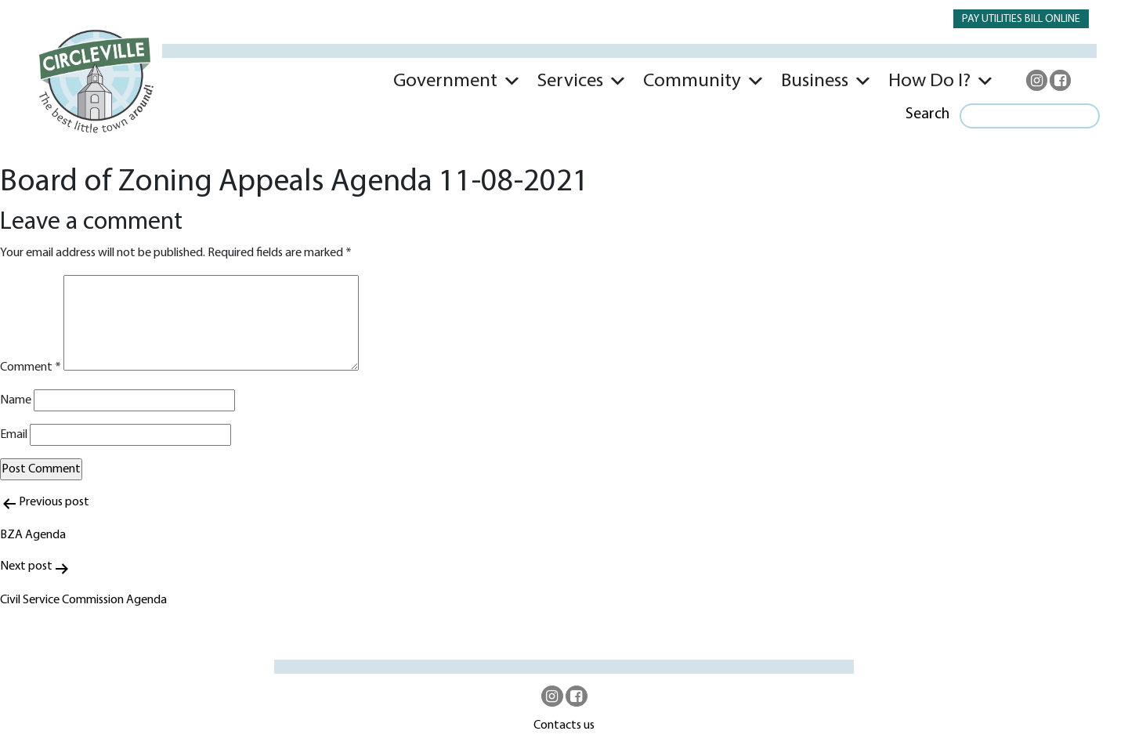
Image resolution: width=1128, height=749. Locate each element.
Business (814, 81)
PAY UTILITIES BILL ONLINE (1021, 19)
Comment (30, 367)
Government (445, 81)
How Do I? (929, 81)
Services (570, 81)
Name (15, 400)
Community (692, 81)
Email (13, 435)
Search (927, 114)
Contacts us (564, 725)
